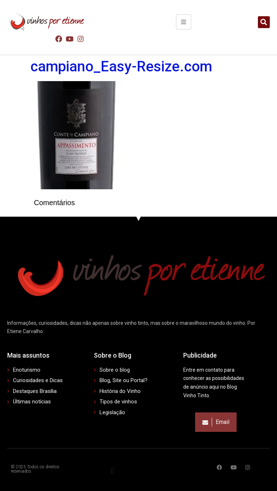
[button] (264, 22)
